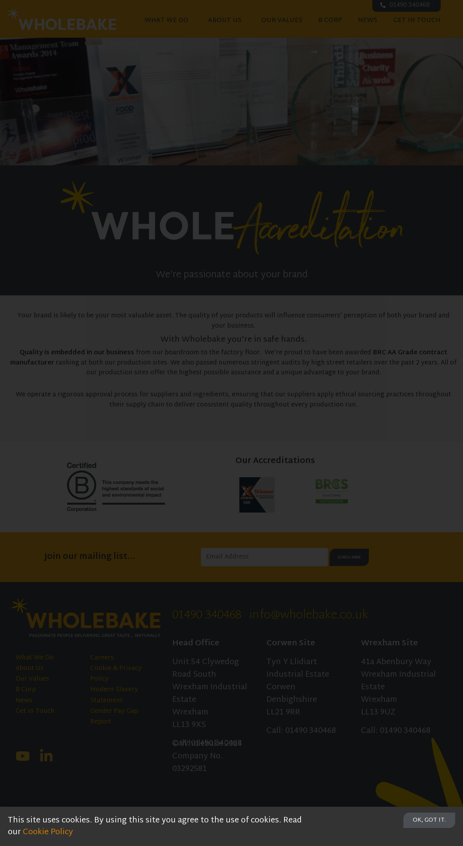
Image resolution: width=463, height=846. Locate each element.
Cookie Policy (48, 832)
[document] (231, 423)
